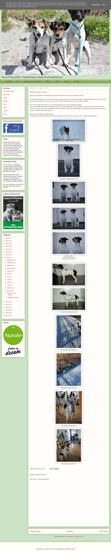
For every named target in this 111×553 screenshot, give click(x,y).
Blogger (72, 549)
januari (9, 290)
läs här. (5, 187)
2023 (7, 246)
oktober (9, 265)
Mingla (5, 101)
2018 (7, 302)
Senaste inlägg (35, 531)
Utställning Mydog (12, 297)
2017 (7, 304)
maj (8, 279)
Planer (58, 81)
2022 (7, 249)
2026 (7, 238)
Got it (104, 5)
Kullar (67, 81)
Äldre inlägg (103, 531)
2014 (7, 313)
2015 (7, 310)
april (8, 282)
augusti (9, 271)
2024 (7, 243)
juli (8, 274)
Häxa (5, 107)
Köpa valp (6, 94)
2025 (7, 241)
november (10, 263)
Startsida (8, 81)
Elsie (4, 104)
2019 (7, 257)
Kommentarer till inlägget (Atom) (73, 536)
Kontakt (76, 81)
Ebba (5, 98)
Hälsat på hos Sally (11, 294)
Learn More (96, 5)
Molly (5, 114)
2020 (7, 255)
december (10, 260)
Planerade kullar (8, 91)
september (10, 268)
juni (8, 277)
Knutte (5, 111)
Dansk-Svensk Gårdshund (32, 81)
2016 (7, 307)
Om (17, 81)
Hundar (48, 81)
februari (9, 288)
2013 (7, 315)
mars (9, 285)
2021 (7, 252)
